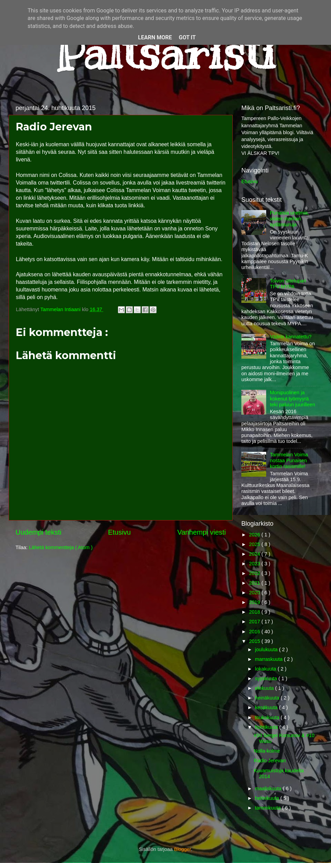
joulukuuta (267, 649)
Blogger (182, 849)
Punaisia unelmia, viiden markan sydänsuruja (289, 219)
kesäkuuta (267, 707)
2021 (255, 583)
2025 (255, 544)
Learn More (155, 37)
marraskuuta (269, 659)
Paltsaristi (165, 52)
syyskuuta (267, 678)
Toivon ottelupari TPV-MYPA (288, 283)
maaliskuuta (269, 788)
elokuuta (265, 688)
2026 (255, 534)
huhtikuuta (267, 727)
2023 (255, 563)
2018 (255, 612)
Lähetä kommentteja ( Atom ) (61, 547)
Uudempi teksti (38, 532)
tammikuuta (268, 808)
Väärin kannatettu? (291, 336)
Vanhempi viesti (201, 532)
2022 (255, 573)
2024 (255, 554)
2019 (255, 602)
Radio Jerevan (270, 760)
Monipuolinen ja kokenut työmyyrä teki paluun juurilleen (292, 398)
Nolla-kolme (267, 751)
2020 (255, 592)
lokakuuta (266, 669)
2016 (255, 631)
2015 (255, 641)
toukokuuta (268, 717)
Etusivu (119, 532)
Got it (187, 37)
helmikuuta (268, 798)
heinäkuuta (268, 698)
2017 (255, 621)
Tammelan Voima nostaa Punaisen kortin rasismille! (289, 460)
